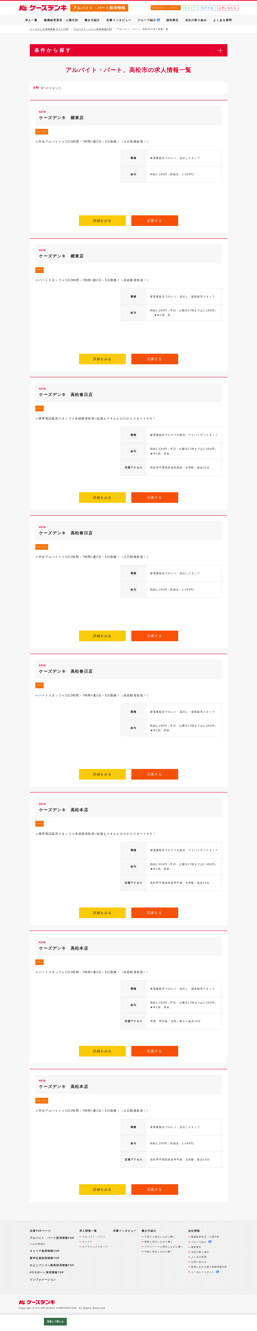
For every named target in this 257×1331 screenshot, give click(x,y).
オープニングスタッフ (95, 1246)
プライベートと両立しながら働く (164, 1246)
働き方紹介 (92, 20)
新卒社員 (207, 7)
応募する (154, 220)
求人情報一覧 (88, 1230)
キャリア (190, 7)
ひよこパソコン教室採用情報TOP (52, 1265)
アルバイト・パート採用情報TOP (92, 29)
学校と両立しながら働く (159, 1251)
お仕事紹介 (39, 1244)
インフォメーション (43, 1279)
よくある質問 (222, 20)
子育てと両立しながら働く (160, 1237)
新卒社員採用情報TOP (45, 1258)
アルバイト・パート (165, 7)
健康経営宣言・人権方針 (61, 20)
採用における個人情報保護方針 (209, 1267)
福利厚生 (172, 20)
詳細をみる (102, 220)
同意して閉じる (55, 1321)
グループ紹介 (147, 20)
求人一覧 (31, 20)
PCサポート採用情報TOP (47, 1272)
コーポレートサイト (202, 1272)
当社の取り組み (196, 20)
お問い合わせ (228, 7)
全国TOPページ (40, 1230)
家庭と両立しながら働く (159, 1241)
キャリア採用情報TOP (45, 1250)
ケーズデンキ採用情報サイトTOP (49, 29)
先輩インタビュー (118, 20)
